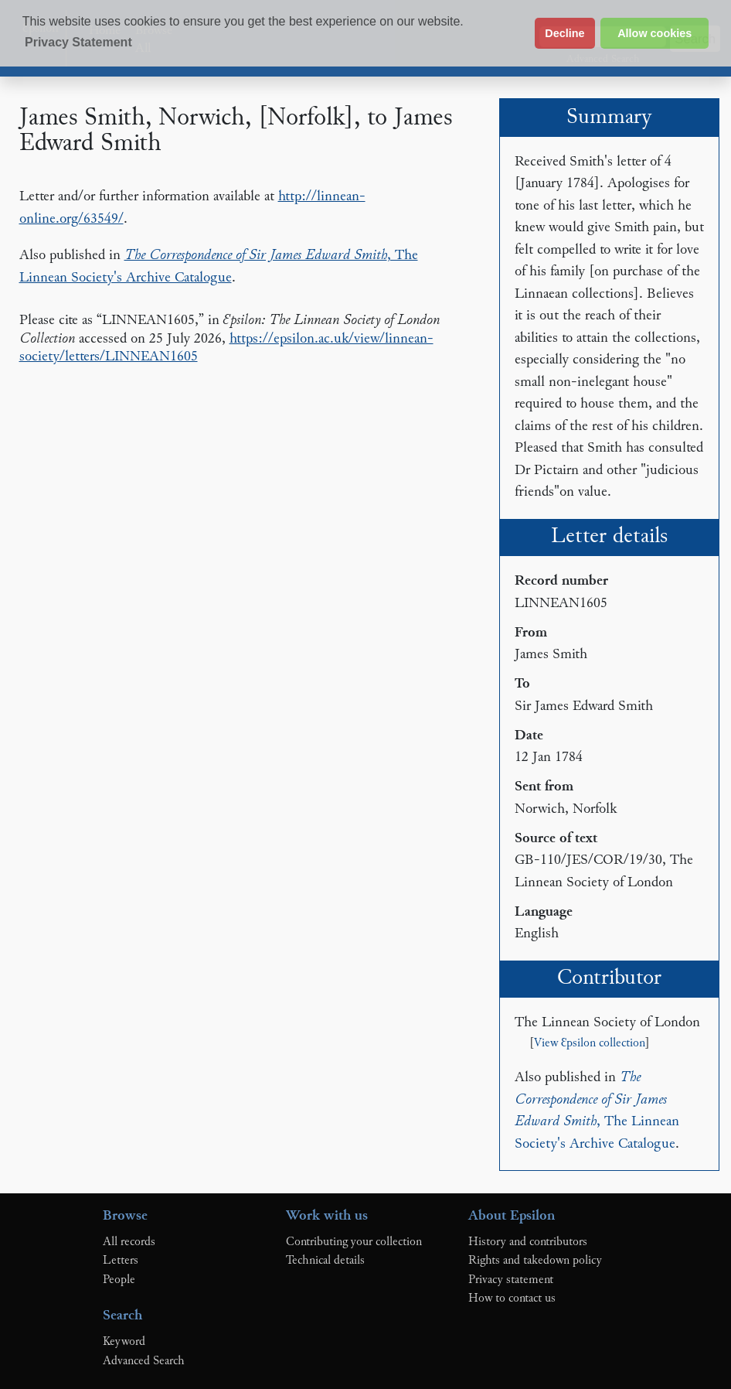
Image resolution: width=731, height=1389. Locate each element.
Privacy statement (510, 1280)
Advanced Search (144, 1361)
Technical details (325, 1260)
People (119, 1280)
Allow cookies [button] (654, 33)
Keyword (124, 1342)
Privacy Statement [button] (78, 42)
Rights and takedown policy (535, 1260)
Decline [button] (564, 33)
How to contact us (512, 1298)
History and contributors (527, 1242)
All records (129, 1242)
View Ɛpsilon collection (589, 1043)
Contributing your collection (354, 1242)
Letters (120, 1260)
